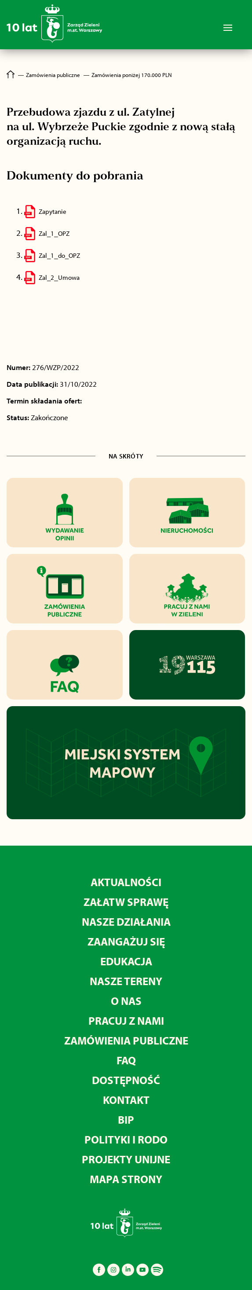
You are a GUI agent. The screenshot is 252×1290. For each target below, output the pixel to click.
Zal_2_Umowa (59, 277)
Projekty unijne (126, 1159)
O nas (126, 1001)
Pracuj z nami (126, 1020)
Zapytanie (52, 211)
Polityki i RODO (126, 1139)
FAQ (126, 1060)
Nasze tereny (126, 981)
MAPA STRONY (126, 1179)
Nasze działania (126, 921)
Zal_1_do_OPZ (59, 255)
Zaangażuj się (126, 941)
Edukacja (126, 961)
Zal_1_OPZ (54, 233)
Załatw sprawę (126, 902)
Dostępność (126, 1080)
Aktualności (126, 882)
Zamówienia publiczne (126, 1040)
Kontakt (126, 1100)
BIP (126, 1119)
